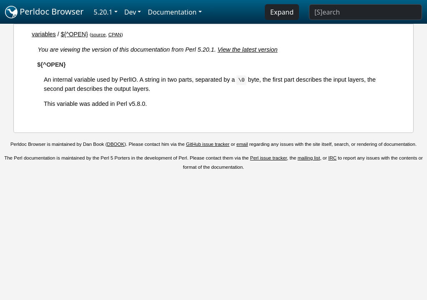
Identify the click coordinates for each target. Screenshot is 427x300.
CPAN (114, 34)
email (242, 144)
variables (44, 34)
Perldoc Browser (44, 12)
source (98, 34)
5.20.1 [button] (103, 12)
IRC (332, 157)
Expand (282, 12)
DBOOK (116, 144)
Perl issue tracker (268, 157)
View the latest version (248, 49)
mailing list (309, 157)
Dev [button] (130, 12)
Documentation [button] (172, 12)
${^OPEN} (74, 34)
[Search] (365, 12)
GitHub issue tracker (207, 144)
